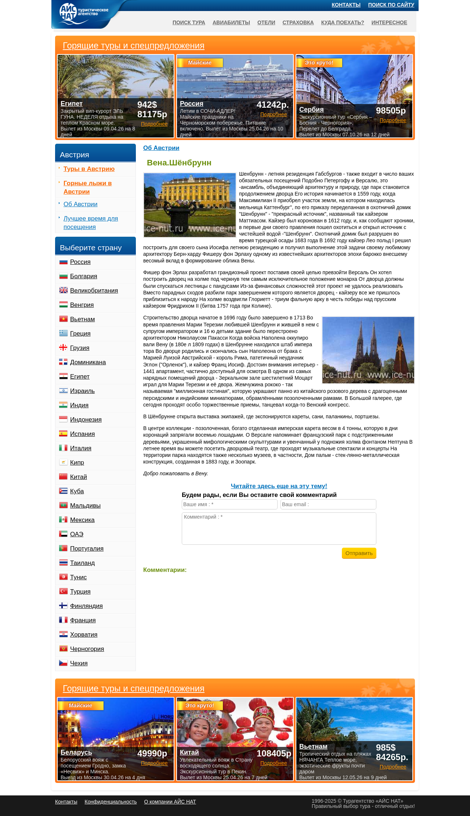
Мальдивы (85, 505)
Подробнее (154, 763)
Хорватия (83, 634)
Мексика (82, 519)
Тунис (78, 577)
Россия (80, 261)
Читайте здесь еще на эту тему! (279, 486)
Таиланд (82, 562)
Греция (80, 333)
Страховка (298, 22)
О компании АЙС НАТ (170, 802)
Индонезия (86, 419)
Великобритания (94, 290)
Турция (80, 591)
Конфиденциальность (110, 802)
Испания (82, 433)
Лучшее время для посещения (91, 222)
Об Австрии (161, 147)
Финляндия (86, 605)
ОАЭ (76, 534)
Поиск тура (189, 22)
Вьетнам (82, 319)
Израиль (82, 390)
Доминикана (88, 362)
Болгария (83, 276)
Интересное (389, 22)
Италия (80, 448)
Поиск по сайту (391, 5)
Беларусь (76, 752)
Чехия (79, 663)
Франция (83, 620)
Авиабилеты (231, 22)
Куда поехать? (342, 22)
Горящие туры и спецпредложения (134, 688)
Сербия (311, 109)
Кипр (77, 462)
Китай (78, 476)
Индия (79, 405)
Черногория (87, 648)
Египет (80, 376)
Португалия (87, 548)
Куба (77, 491)
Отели (266, 22)
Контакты (346, 5)
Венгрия (82, 304)
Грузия (80, 347)
